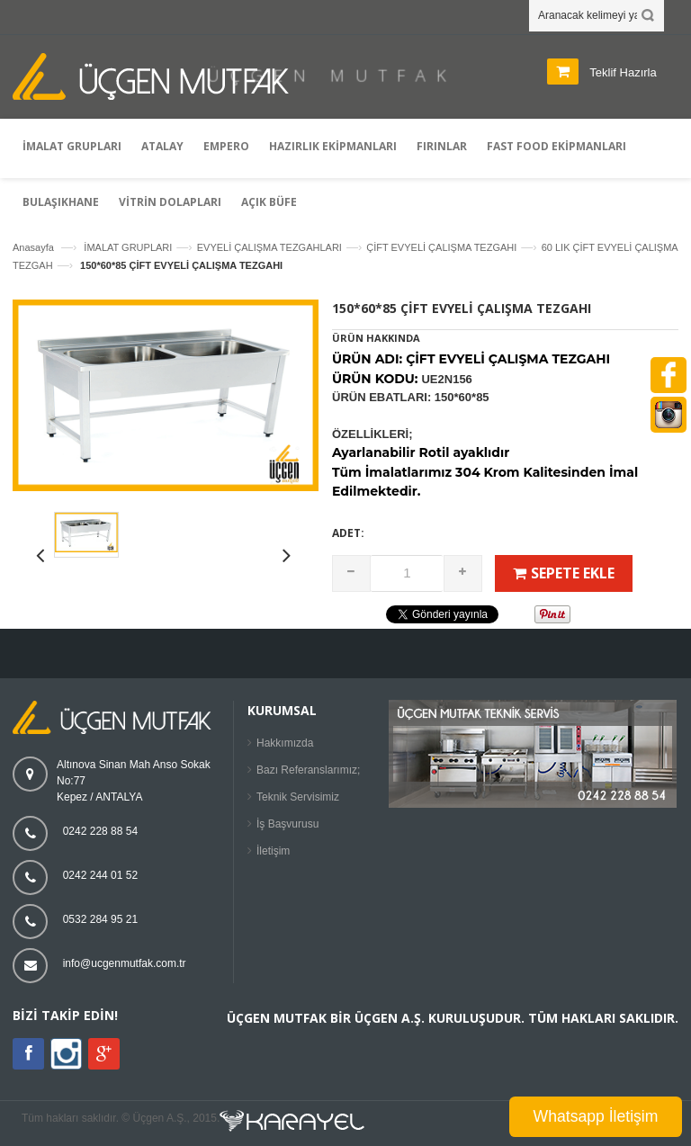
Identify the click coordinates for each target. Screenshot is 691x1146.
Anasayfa (33, 247)
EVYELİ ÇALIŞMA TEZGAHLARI (269, 247)
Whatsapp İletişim (596, 1116)
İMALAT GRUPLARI (128, 247)
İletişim (273, 851)
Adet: (348, 533)
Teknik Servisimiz (297, 797)
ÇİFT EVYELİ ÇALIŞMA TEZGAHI (441, 247)
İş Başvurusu (287, 824)
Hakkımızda (284, 743)
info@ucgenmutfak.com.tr (124, 963)
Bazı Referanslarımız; (308, 770)
